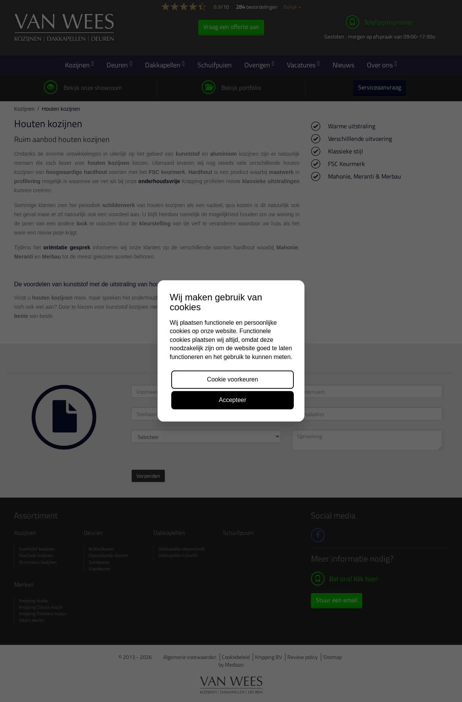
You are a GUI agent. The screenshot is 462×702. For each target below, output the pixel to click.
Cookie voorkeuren (232, 379)
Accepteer (232, 400)
